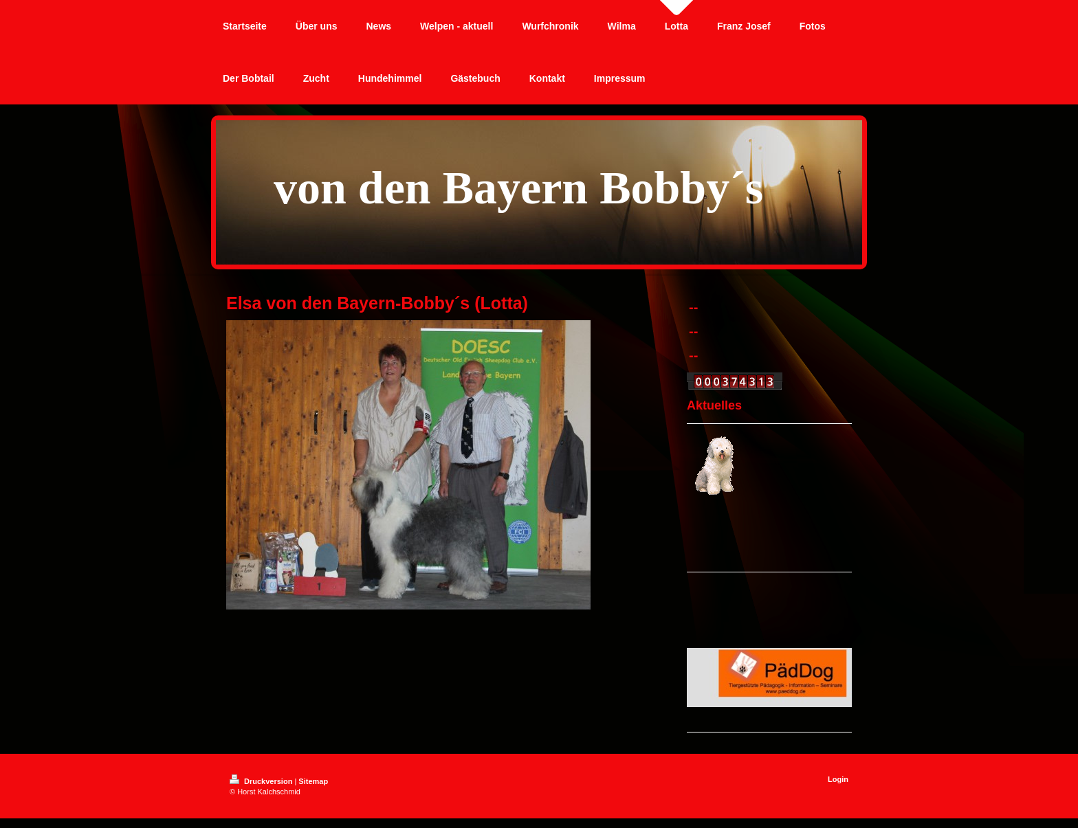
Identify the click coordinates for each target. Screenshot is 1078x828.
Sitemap (313, 781)
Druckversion (262, 781)
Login (838, 779)
